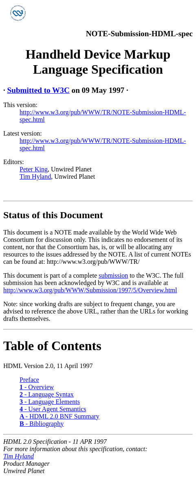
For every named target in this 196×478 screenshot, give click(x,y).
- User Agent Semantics (53, 409)
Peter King (34, 169)
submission (113, 275)
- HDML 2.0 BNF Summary (59, 416)
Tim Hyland (35, 176)
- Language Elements (50, 401)
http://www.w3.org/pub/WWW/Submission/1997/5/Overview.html (90, 290)
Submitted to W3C (38, 90)
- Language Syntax (47, 394)
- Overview (37, 387)
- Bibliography (42, 423)
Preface (29, 379)
